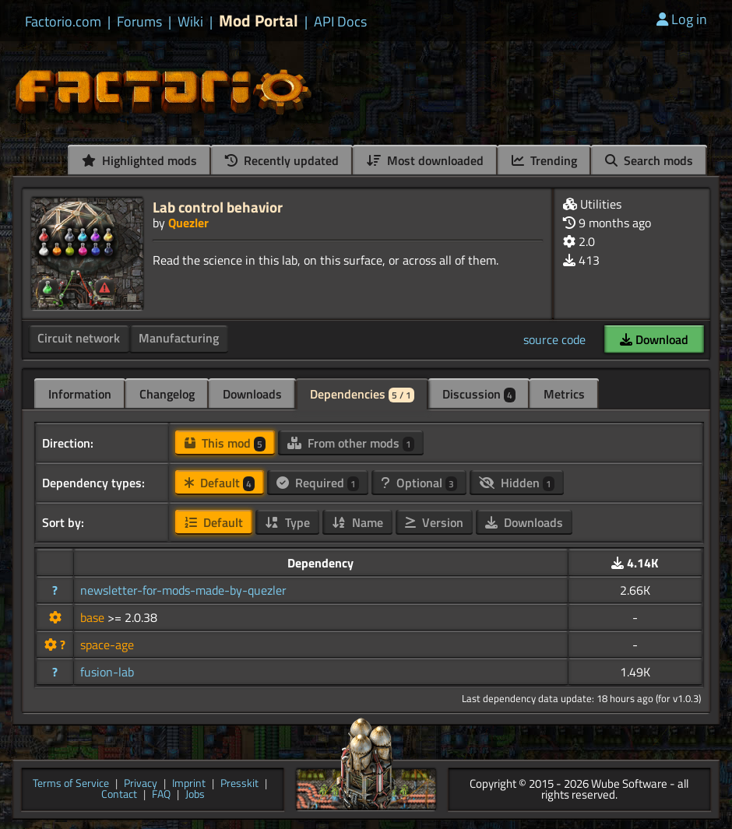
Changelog (167, 394)
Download (654, 339)
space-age (107, 644)
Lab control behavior (218, 206)
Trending (544, 160)
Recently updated (282, 160)
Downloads (252, 394)
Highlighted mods (139, 160)
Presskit (239, 784)
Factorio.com (63, 22)
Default (220, 482)
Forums (139, 22)
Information (79, 394)
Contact (119, 795)
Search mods (649, 160)
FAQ (161, 795)
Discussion (479, 394)
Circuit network (78, 337)
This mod (225, 443)
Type (287, 522)
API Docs (340, 22)
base (93, 617)
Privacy (140, 784)
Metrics (564, 394)
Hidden (516, 482)
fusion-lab (107, 671)
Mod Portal (258, 20)
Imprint (189, 784)
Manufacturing (179, 337)
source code (554, 339)
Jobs (195, 795)
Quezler (188, 222)
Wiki (190, 22)
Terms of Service (71, 784)
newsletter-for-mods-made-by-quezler (183, 590)
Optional (419, 482)
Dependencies (362, 394)
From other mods (350, 443)
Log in (681, 19)
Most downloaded (425, 160)
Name (357, 522)
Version (434, 522)
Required (317, 482)
